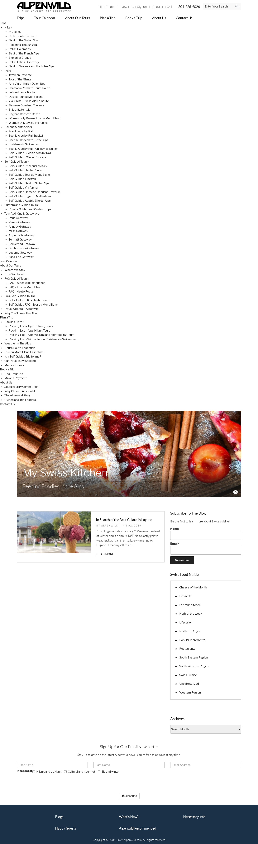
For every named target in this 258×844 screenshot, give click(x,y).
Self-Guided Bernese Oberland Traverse (35, 192)
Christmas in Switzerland (24, 144)
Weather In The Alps (17, 343)
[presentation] (46, 781)
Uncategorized (189, 683)
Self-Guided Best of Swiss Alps (29, 183)
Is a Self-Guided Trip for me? (22, 356)
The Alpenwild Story (17, 395)
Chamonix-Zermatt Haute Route (29, 88)
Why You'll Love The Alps (20, 313)
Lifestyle (185, 622)
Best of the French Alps (24, 53)
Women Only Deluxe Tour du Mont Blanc (34, 118)
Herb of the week (190, 613)
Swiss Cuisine (188, 675)
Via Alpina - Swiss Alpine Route (29, 101)
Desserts (185, 596)
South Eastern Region (193, 657)
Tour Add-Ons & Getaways (22, 213)
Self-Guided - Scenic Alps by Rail (30, 153)
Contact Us (7, 404)
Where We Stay (14, 270)
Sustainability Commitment (22, 387)
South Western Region (194, 666)
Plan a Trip (6, 317)
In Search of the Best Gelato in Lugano (124, 520)
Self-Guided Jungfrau (22, 179)
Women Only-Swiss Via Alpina (28, 123)
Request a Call (162, 6)
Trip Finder (107, 6)
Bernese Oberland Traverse (27, 105)
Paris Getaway (18, 218)
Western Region (190, 692)
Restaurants (187, 648)
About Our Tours (10, 265)
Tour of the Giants (20, 79)
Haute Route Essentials (20, 348)
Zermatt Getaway (20, 239)
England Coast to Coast (24, 114)
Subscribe (129, 795)
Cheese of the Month (193, 587)
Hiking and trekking (47, 771)
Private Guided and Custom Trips (30, 209)
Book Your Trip (13, 374)
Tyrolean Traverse (20, 75)
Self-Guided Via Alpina (23, 187)
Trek (7, 71)
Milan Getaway (18, 231)
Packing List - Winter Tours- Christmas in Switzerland (43, 339)
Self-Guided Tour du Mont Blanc (29, 174)
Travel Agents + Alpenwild (21, 309)
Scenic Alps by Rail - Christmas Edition (33, 148)
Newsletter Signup (134, 6)
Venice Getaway (19, 222)
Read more (105, 554)
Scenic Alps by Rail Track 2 (26, 135)
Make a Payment (15, 378)
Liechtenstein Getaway (24, 248)
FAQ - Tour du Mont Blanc (25, 287)
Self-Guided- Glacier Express (27, 157)
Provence (15, 31)
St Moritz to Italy (19, 109)
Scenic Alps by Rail (21, 131)
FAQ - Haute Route (21, 291)
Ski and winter (109, 771)
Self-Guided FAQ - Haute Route (29, 300)
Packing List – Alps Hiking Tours (29, 330)
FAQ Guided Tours (16, 278)
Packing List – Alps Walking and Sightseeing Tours (41, 335)
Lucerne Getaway (20, 252)
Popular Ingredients (192, 640)
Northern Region (190, 631)
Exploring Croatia (20, 57)
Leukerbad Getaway (22, 244)
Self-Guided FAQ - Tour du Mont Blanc (33, 304)
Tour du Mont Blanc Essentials (24, 352)
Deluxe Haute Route (22, 92)
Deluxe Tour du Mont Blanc (26, 97)
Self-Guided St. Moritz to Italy (28, 166)
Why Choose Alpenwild (19, 391)
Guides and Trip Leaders (20, 400)
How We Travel (14, 274)
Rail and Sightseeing (18, 127)
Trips (3, 23)
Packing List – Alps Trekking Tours (31, 326)
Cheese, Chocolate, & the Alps (28, 140)
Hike (8, 27)
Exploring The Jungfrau (23, 45)
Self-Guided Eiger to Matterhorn (30, 196)
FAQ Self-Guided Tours (19, 296)
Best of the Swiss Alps (23, 40)
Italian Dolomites (20, 49)
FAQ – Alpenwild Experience (27, 283)
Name (205, 533)
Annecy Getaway (20, 226)
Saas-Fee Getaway (21, 257)
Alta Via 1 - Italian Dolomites (27, 83)
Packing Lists (14, 322)
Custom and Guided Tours (21, 205)
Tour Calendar (9, 261)
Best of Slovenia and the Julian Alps (31, 66)
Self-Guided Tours (16, 161)
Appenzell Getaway (21, 235)
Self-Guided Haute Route (25, 170)
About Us (6, 382)
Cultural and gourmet (79, 771)
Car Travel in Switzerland (20, 361)
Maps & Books (14, 365)
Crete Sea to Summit (22, 36)
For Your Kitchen (190, 605)
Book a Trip (7, 369)
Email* (205, 548)
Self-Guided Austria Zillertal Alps (30, 200)
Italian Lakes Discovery (24, 62)
